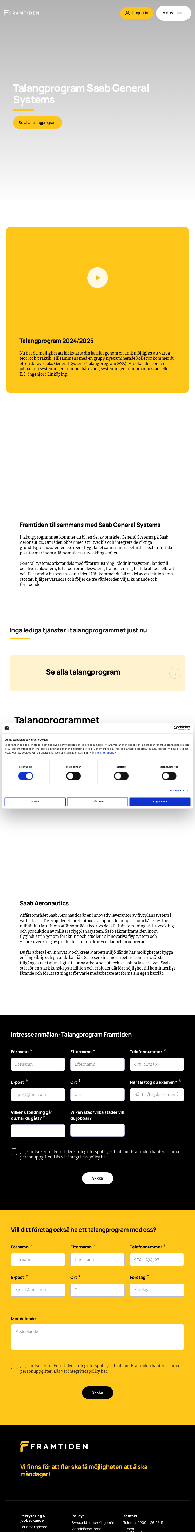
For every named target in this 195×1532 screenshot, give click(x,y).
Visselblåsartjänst (86, 1529)
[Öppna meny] (173, 13)
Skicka (97, 1178)
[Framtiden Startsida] (54, 1451)
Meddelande (23, 1318)
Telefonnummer (148, 1052)
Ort (75, 1082)
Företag (139, 1277)
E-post (19, 1082)
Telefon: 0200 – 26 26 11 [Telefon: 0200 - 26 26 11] (143, 1522)
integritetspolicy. (105, 752)
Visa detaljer (176, 790)
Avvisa (35, 802)
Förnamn (21, 1052)
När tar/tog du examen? (155, 1082)
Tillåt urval (97, 802)
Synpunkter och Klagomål (93, 1522)
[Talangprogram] (97, 673)
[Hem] (21, 13)
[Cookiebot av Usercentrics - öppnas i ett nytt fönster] (168, 728)
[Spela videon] (97, 278)
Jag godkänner (160, 802)
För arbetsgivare (33, 1527)
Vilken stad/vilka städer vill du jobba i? (97, 1115)
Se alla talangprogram (37, 122)
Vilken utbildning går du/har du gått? (31, 1115)
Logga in (136, 13)
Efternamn (83, 1052)
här (104, 1157)
